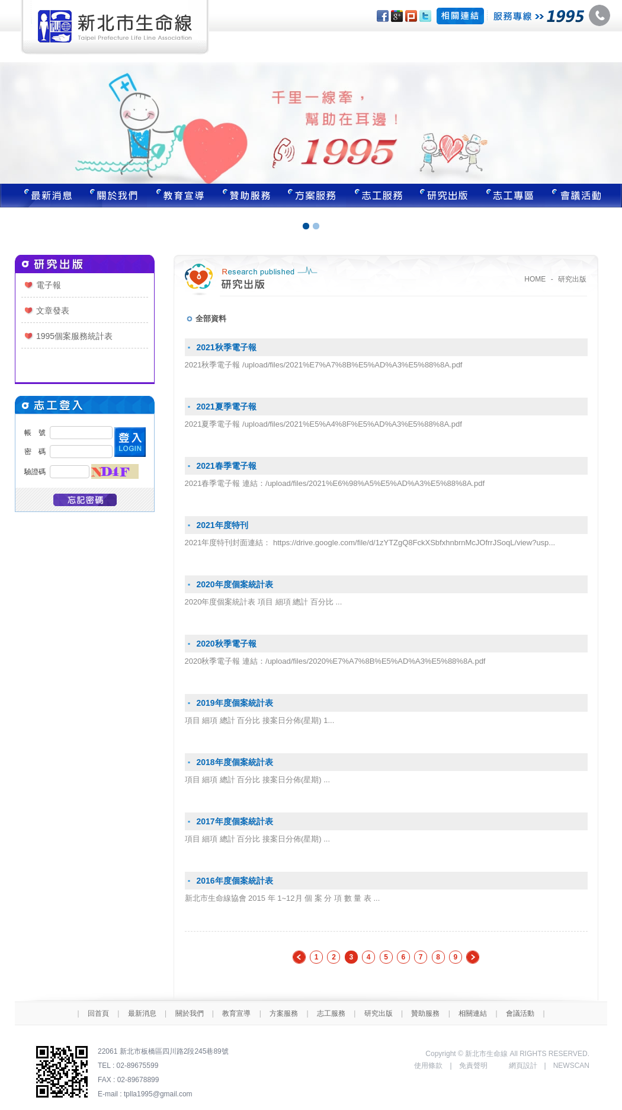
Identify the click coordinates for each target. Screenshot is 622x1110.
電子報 (48, 285)
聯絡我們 (583, 195)
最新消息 (40, 195)
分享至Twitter (425, 16)
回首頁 (98, 1013)
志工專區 (512, 195)
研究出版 (445, 195)
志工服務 (379, 195)
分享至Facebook (383, 16)
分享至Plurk (411, 16)
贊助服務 (246, 195)
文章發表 (52, 310)
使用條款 (428, 1065)
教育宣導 (180, 195)
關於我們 (114, 195)
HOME (535, 279)
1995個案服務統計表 (74, 336)
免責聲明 (473, 1065)
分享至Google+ (397, 16)
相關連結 (473, 1013)
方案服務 (313, 195)
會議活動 (520, 1013)
